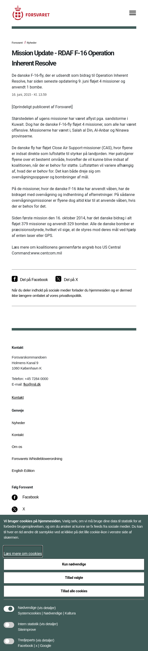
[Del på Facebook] (30, 279)
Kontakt (18, 397)
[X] (24, 511)
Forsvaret (17, 42)
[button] (46, 605)
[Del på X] (66, 279)
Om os (17, 447)
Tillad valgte (74, 578)
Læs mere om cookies (23, 553)
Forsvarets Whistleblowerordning (37, 459)
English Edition (23, 470)
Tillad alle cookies (74, 591)
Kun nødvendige (74, 564)
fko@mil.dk (32, 384)
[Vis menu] (132, 13)
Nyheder (31, 42)
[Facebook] (29, 499)
